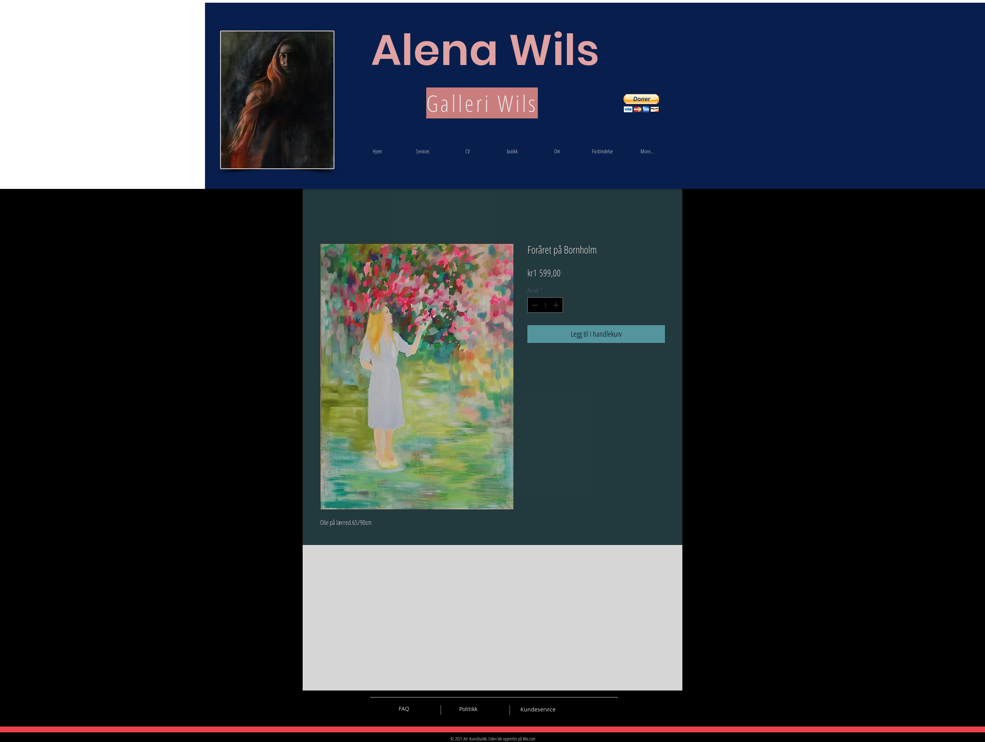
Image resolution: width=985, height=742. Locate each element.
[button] (641, 103)
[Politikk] (468, 709)
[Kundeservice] (538, 709)
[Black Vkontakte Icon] (571, 708)
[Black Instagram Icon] (612, 708)
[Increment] (556, 305)
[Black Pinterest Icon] (598, 708)
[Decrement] (534, 305)
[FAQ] (404, 708)
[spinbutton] (545, 305)
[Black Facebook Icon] (585, 708)
